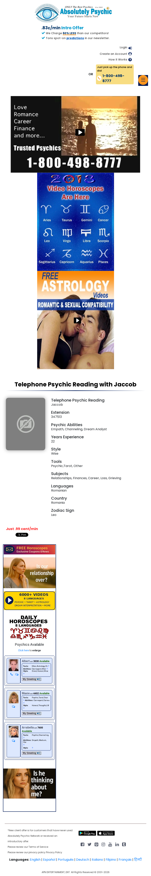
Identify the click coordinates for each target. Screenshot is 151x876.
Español (49, 859)
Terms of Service (38, 846)
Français (125, 859)
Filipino (111, 859)
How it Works (118, 59)
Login (123, 47)
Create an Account (113, 54)
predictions (75, 38)
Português (66, 859)
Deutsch (82, 859)
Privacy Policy (54, 852)
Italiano (97, 859)
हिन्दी (138, 859)
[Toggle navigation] (143, 80)
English (35, 859)
